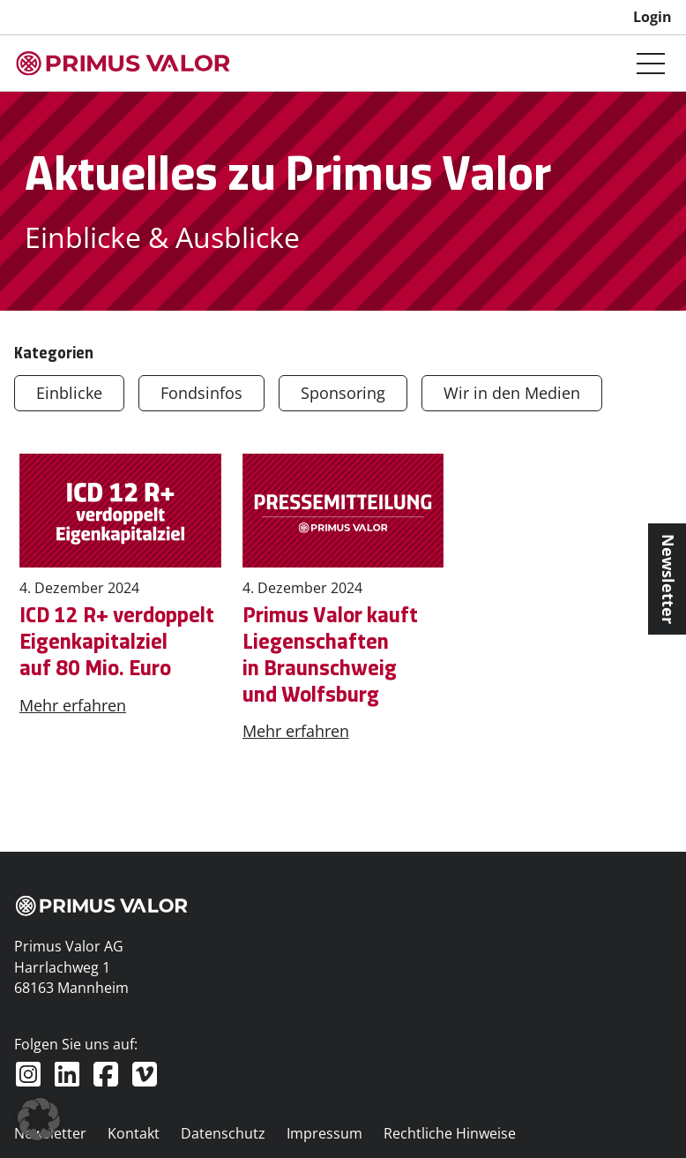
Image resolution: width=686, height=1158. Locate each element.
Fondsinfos (201, 392)
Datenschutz (223, 1133)
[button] (39, 1119)
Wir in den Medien (512, 392)
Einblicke (69, 392)
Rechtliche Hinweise (450, 1133)
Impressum (324, 1133)
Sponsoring (343, 392)
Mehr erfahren (72, 705)
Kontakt (134, 1133)
